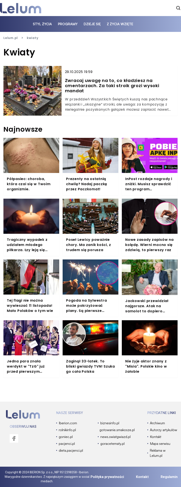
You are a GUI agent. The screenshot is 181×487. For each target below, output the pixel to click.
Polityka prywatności (107, 477)
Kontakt (142, 477)
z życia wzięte (120, 24)
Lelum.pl (10, 38)
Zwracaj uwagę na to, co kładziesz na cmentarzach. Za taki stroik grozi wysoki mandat (112, 85)
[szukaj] (178, 8)
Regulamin (169, 477)
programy (68, 24)
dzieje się (92, 24)
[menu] (14, 438)
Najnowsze (23, 129)
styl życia (42, 24)
